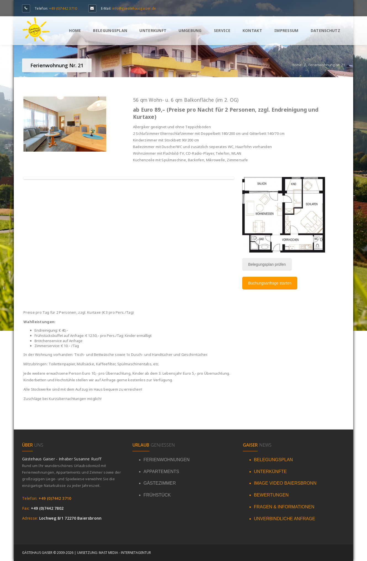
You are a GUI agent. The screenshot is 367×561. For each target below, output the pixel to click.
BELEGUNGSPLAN (273, 459)
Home (75, 30)
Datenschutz (325, 30)
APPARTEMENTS (161, 471)
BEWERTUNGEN (271, 495)
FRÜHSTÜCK (157, 495)
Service (222, 30)
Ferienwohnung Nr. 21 (327, 64)
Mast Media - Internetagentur (125, 552)
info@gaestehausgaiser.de (134, 8)
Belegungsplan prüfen (267, 264)
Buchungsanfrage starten (269, 283)
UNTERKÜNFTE (270, 471)
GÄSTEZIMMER (159, 483)
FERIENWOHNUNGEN (166, 459)
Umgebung (190, 30)
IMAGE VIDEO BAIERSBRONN (285, 483)
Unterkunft (152, 30)
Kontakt (252, 30)
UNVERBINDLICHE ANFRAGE (284, 518)
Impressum (286, 30)
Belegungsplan (110, 30)
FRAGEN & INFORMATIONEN (284, 506)
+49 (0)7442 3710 (63, 8)
